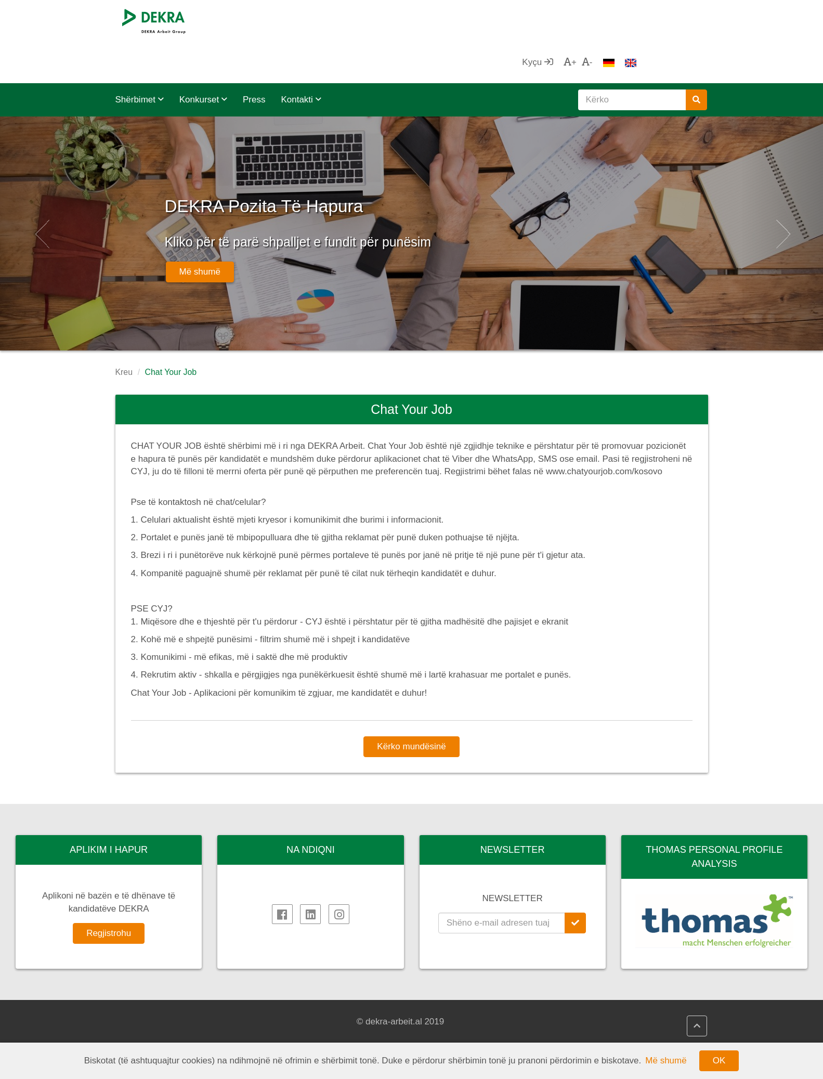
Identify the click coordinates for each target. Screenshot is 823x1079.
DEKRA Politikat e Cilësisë (330, 1034)
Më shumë (199, 230)
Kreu (124, 330)
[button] (41, 192)
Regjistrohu (108, 891)
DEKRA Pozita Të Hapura (352, 159)
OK (719, 1060)
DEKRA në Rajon (159, 1034)
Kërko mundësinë (411, 705)
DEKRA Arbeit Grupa (167, 1022)
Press (254, 58)
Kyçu (607, 20)
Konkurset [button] (203, 58)
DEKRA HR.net (307, 1009)
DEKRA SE (148, 1009)
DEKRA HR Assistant (319, 1022)
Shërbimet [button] (139, 58)
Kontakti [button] (301, 58)
